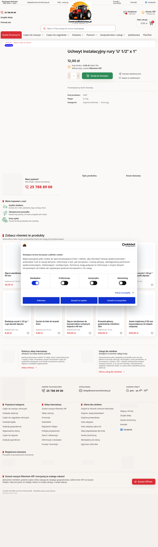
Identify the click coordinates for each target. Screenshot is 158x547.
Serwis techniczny (88, 435)
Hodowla (76, 35)
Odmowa (41, 300)
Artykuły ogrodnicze (11, 440)
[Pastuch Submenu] (97, 35)
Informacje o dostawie (51, 440)
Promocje (46, 417)
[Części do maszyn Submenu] (43, 35)
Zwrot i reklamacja (50, 435)
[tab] (89, 175)
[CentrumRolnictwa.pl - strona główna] (80, 13)
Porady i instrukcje (50, 444)
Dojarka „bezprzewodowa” (92, 413)
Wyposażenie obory (11, 431)
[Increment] (78, 75)
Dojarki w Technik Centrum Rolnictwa (97, 408)
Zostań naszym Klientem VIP (54, 408)
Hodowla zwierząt (10, 413)
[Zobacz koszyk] (146, 23)
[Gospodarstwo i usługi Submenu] (125, 35)
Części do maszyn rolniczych (15, 408)
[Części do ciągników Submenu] (68, 35)
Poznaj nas (6, 22)
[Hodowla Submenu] (83, 35)
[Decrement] (69, 75)
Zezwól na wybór (79, 300)
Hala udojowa (87, 422)
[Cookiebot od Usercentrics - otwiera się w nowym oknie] (124, 245)
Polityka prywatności (51, 431)
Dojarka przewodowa (90, 417)
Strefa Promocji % (11, 35)
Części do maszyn (32, 35)
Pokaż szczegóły (122, 292)
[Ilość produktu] (73, 75)
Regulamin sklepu (50, 426)
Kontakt (123, 424)
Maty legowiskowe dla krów (93, 431)
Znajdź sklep (7, 17)
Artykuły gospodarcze (12, 426)
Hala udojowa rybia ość (91, 426)
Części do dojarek (10, 435)
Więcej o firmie (126, 411)
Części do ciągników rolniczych (16, 417)
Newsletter (46, 422)
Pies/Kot (147, 35)
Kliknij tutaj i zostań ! (87, 68)
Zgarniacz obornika (89, 444)
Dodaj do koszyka (99, 75)
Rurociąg (9, 45)
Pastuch (91, 35)
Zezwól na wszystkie (116, 300)
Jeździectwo (134, 35)
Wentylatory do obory (90, 440)
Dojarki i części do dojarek (22, 42)
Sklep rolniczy (48, 413)
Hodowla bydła (9, 422)
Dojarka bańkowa (90, 102)
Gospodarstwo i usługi (111, 35)
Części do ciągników (56, 35)
